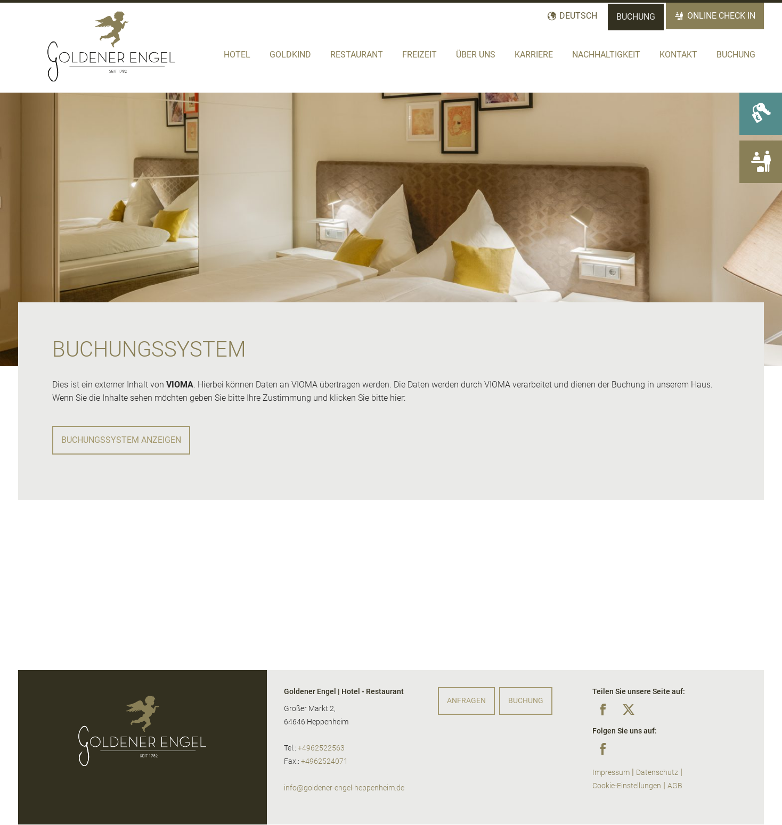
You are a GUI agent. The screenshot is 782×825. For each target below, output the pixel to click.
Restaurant (356, 55)
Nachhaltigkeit (606, 55)
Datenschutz (657, 772)
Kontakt (678, 55)
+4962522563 (321, 748)
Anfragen (466, 700)
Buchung (635, 17)
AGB (674, 785)
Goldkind (290, 55)
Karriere (534, 55)
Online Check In (721, 16)
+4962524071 (324, 761)
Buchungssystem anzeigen (121, 440)
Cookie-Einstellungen (626, 785)
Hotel (237, 55)
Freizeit (419, 55)
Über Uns (475, 55)
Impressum (611, 772)
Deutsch (578, 16)
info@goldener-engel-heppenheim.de (344, 788)
